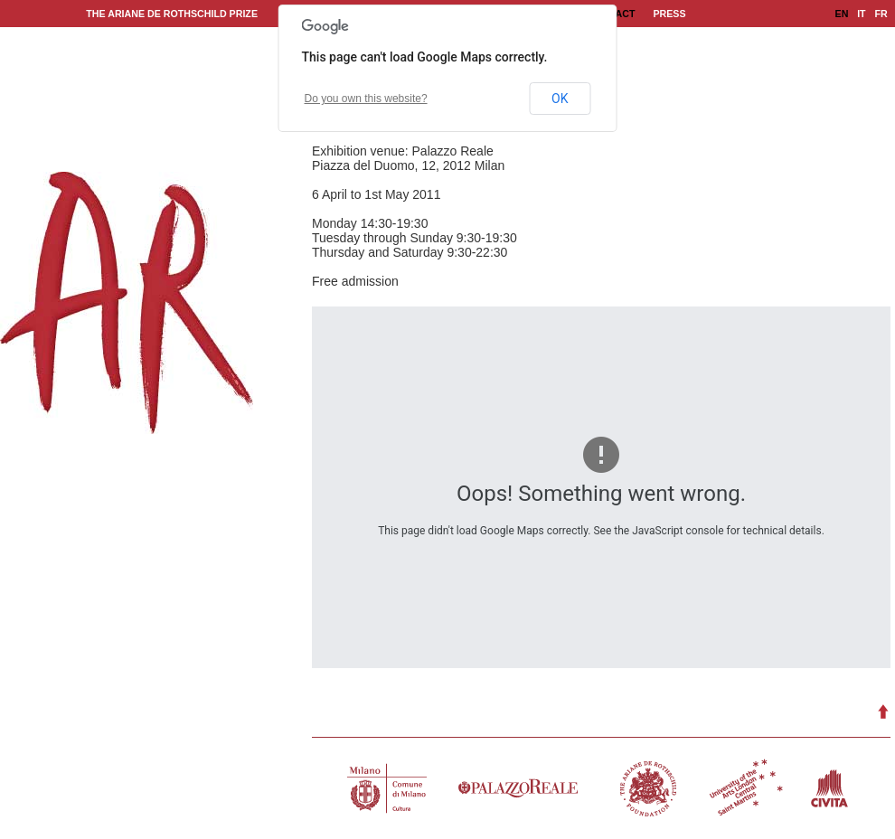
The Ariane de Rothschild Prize (172, 13)
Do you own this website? (366, 98)
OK (559, 98)
